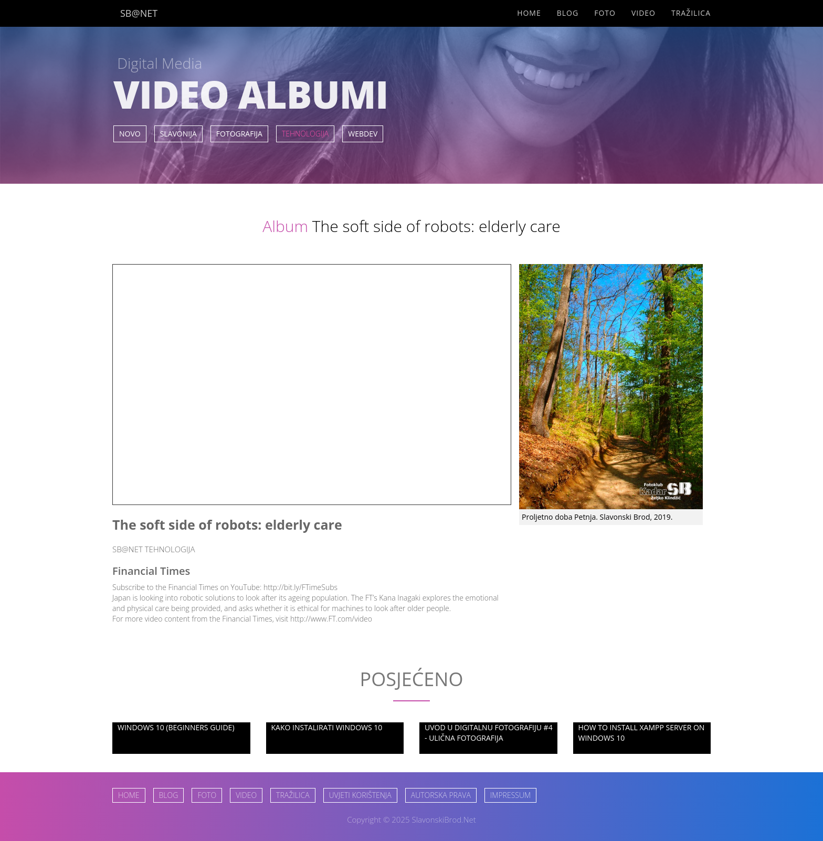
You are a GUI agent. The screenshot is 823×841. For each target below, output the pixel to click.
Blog (567, 13)
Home (529, 13)
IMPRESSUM (510, 795)
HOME (129, 795)
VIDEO (246, 795)
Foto (605, 13)
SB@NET (138, 13)
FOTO (206, 795)
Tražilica (691, 13)
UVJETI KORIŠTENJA (360, 795)
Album (285, 226)
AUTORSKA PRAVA (441, 795)
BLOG (168, 795)
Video (643, 13)
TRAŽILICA (292, 795)
